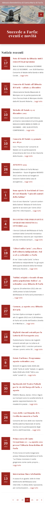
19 (22, 500)
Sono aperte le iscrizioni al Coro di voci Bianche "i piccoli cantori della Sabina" (28, 193)
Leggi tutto (24, 76)
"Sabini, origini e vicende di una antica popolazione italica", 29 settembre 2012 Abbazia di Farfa (28, 280)
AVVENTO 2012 (20, 164)
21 (32, 500)
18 (17, 500)
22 (37, 500)
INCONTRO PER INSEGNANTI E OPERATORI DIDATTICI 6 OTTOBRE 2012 (28, 222)
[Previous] (13, 500)
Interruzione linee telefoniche (27, 474)
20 (27, 500)
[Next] (42, 500)
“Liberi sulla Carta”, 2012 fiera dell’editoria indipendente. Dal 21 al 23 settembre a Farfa (27, 251)
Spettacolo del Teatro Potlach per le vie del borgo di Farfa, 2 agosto (27, 387)
